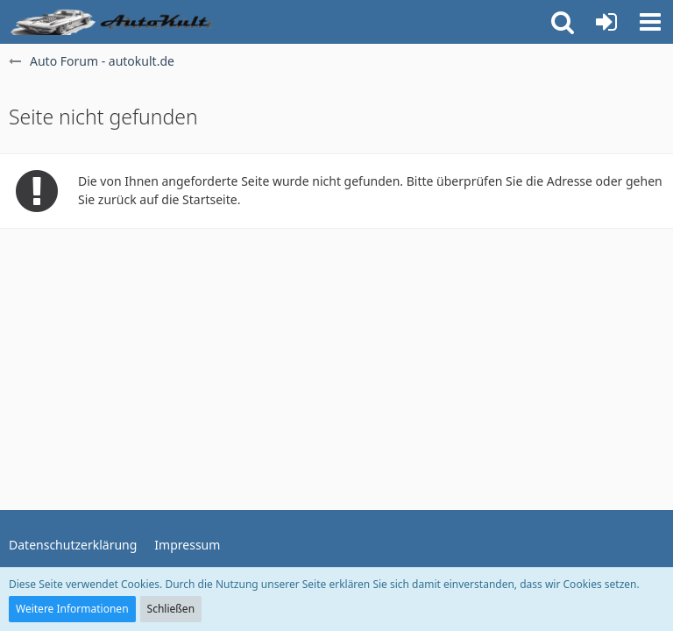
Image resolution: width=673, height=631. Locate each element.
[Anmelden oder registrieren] (606, 21)
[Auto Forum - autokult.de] (114, 21)
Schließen (171, 608)
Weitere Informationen (72, 608)
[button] (650, 21)
